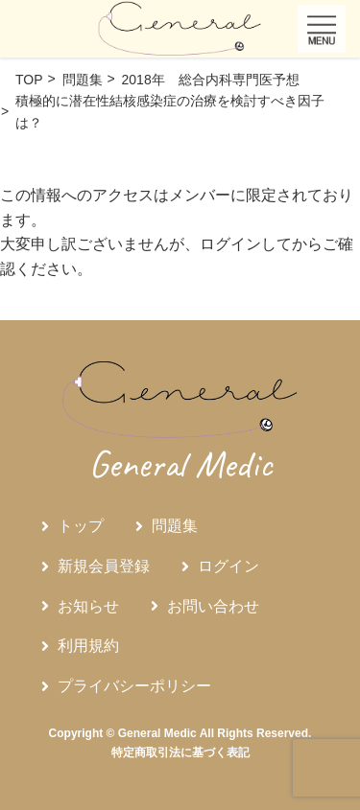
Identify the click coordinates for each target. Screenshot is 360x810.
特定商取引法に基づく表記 (180, 752)
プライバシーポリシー (134, 686)
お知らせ (88, 606)
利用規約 (88, 645)
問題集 (175, 526)
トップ (81, 526)
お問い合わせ (213, 606)
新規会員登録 (104, 566)
